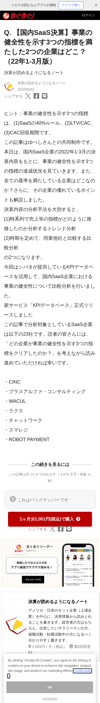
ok (49, 692)
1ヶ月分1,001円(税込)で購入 (50, 519)
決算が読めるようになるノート (34, 72)
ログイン (88, 15)
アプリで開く (71, 5)
